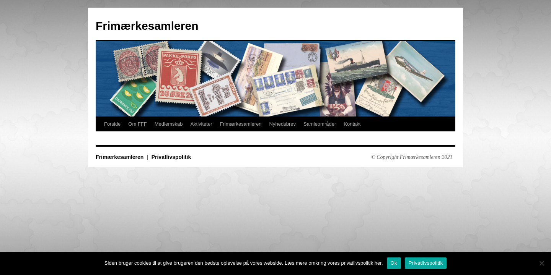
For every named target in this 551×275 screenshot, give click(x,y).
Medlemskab (169, 124)
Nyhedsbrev (282, 124)
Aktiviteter (201, 124)
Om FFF (137, 124)
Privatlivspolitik (171, 157)
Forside (112, 124)
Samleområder (319, 124)
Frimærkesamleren (147, 25)
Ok (394, 263)
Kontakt (352, 124)
